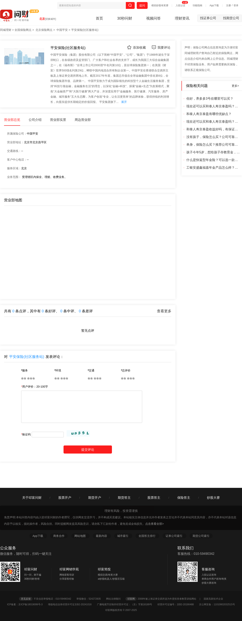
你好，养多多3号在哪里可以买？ (209, 98)
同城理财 (5, 29)
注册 (228, 5)
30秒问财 (124, 18)
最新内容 (102, 535)
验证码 (26, 434)
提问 (142, 5)
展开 (124, 102)
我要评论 (161, 47)
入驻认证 (180, 5)
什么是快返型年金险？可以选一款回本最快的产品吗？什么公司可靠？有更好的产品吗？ (213, 160)
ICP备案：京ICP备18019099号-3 (27, 604)
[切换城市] (50, 19)
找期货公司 (231, 18)
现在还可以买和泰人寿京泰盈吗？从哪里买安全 (213, 121)
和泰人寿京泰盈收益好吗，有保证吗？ (213, 129)
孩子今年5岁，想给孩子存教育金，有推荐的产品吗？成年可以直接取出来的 (213, 152)
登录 (236, 5)
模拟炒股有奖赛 (159, 5)
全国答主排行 (147, 535)
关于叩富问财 (32, 497)
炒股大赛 (213, 497)
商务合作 (59, 535)
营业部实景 (58, 119)
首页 (99, 18)
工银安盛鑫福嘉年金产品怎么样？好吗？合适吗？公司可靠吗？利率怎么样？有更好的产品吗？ (213, 167)
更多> (235, 85)
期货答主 (124, 497)
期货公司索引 (201, 535)
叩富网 (131, 598)
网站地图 (80, 535)
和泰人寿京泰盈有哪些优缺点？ (209, 114)
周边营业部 (83, 119)
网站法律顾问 (115, 598)
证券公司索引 (174, 535)
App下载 (214, 5)
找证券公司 (210, 18)
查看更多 (164, 311)
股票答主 (153, 497)
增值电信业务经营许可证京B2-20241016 (72, 604)
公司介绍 (35, 119)
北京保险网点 (43, 29)
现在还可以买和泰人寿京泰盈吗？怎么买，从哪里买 (213, 106)
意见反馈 (26, 598)
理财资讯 (182, 18)
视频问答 (153, 18)
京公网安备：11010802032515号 (217, 604)
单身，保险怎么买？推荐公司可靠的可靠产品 (213, 144)
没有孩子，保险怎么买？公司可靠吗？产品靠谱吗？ (213, 137)
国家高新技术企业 (213, 598)
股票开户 (64, 497)
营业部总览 (12, 119)
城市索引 (123, 535)
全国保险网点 (23, 29)
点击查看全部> (154, 523)
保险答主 (183, 497)
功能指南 (197, 5)
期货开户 (94, 497)
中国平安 (62, 29)
